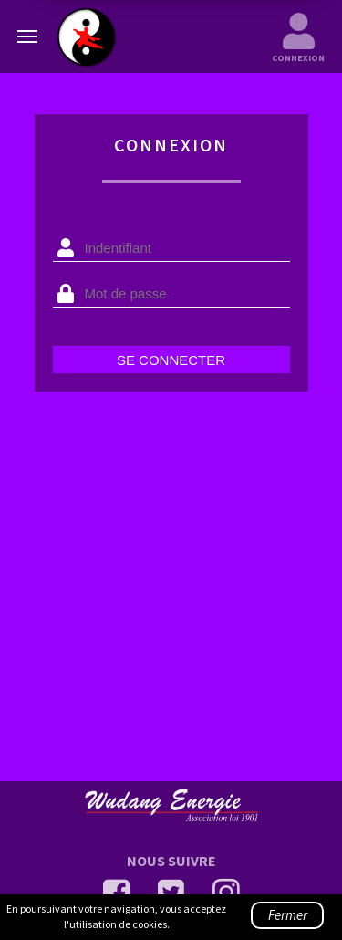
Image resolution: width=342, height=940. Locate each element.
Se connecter (171, 360)
